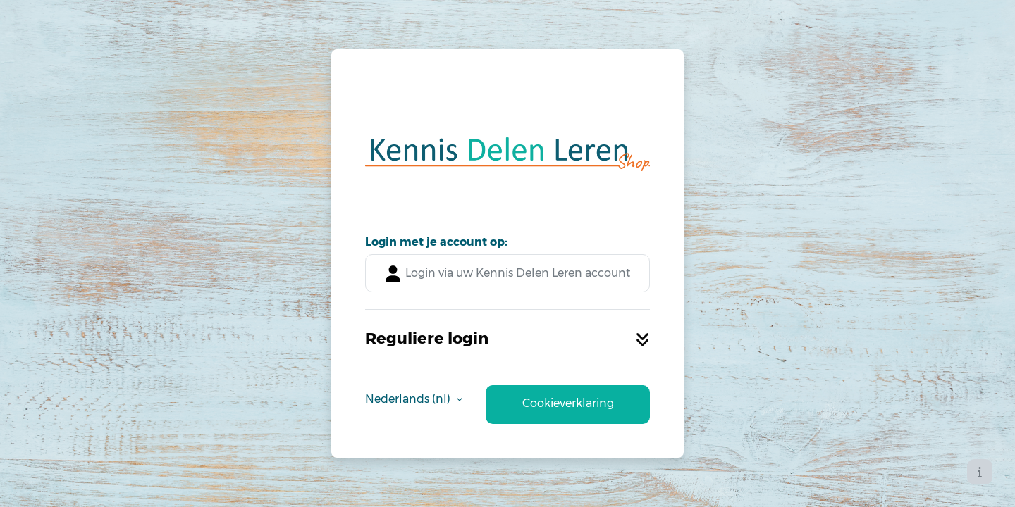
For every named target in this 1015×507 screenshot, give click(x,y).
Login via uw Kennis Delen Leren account (508, 273)
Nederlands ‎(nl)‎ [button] (409, 399)
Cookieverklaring (568, 403)
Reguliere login (507, 338)
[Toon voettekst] (979, 471)
